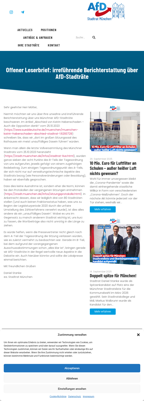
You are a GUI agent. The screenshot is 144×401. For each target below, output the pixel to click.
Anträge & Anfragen (37, 37)
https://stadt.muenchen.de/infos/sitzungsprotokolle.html (43, 194)
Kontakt (54, 45)
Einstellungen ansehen (72, 389)
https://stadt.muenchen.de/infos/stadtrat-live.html (39, 156)
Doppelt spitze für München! (113, 275)
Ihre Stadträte (29, 45)
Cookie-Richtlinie (58, 396)
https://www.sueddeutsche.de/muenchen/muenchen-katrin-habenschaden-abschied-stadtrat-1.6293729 (41, 132)
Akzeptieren (72, 368)
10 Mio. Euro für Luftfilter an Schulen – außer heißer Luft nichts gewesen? (113, 168)
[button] (138, 335)
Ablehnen (72, 378)
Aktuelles (24, 30)
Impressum (88, 396)
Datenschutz (74, 396)
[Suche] (82, 37)
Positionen (48, 30)
